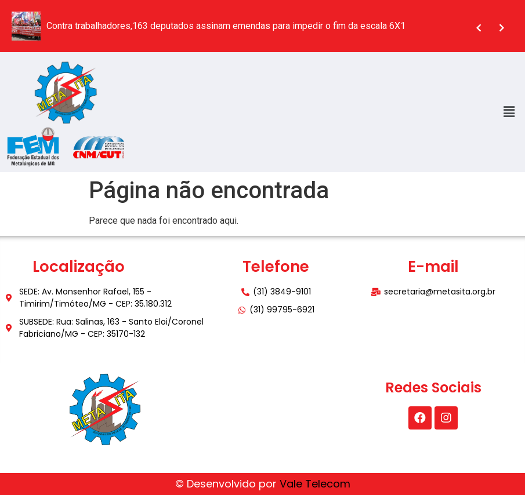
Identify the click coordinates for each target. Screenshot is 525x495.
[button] (509, 112)
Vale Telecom (315, 483)
